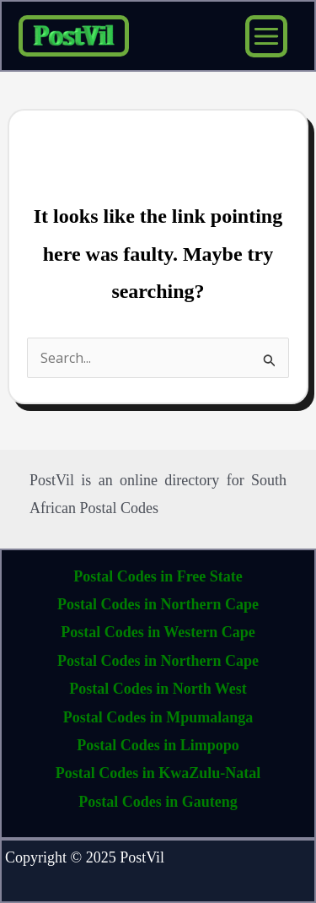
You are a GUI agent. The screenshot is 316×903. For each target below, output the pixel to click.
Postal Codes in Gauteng (158, 801)
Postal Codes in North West (158, 688)
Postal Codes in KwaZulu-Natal (158, 773)
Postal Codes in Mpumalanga (158, 717)
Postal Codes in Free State (158, 576)
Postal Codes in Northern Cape (158, 604)
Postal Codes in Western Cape (158, 632)
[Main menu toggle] (266, 36)
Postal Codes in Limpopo (158, 745)
